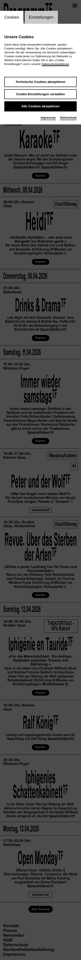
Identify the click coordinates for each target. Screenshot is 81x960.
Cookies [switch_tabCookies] (11, 17)
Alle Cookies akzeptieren (40, 106)
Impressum (48, 117)
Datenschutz (68, 117)
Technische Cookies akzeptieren (40, 82)
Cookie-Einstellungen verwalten (40, 94)
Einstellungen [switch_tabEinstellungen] (41, 17)
